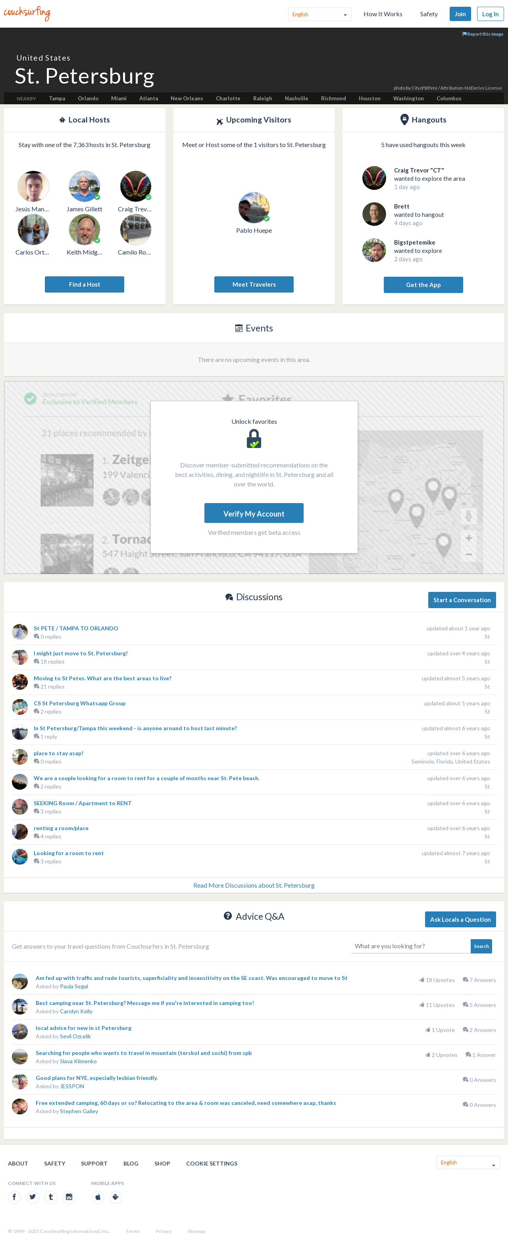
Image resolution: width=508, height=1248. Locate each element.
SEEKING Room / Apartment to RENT (83, 803)
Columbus (449, 98)
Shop (162, 1163)
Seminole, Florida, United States (451, 761)
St (487, 636)
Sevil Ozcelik (75, 1036)
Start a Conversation (462, 599)
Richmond (333, 98)
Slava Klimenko (78, 1061)
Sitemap (196, 1231)
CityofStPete (424, 87)
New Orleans (187, 98)
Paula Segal (74, 986)
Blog (131, 1163)
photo (399, 87)
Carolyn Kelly (76, 1011)
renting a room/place (61, 828)
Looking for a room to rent (69, 853)
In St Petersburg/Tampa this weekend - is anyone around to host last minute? (135, 728)
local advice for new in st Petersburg (83, 1027)
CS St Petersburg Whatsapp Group (79, 703)
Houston (370, 98)
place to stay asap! (58, 753)
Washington (408, 98)
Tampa (57, 98)
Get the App (423, 284)
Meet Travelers (254, 284)
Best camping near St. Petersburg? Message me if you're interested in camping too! (145, 1002)
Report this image (482, 33)
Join (460, 13)
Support (94, 1163)
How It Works (383, 13)
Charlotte (228, 98)
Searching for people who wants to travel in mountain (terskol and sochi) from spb (144, 1052)
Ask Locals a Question (460, 919)
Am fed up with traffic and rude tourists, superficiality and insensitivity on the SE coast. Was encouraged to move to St (192, 977)
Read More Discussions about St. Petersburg (254, 885)
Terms (132, 1231)
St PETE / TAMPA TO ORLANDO (76, 628)
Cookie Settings (211, 1163)
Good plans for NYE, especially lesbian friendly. (97, 1077)
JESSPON (72, 1086)
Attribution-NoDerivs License (471, 87)
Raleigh (262, 98)
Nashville (296, 98)
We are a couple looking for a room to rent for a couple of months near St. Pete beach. (147, 778)
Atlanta (148, 98)
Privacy (163, 1231)
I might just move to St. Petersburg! (81, 653)
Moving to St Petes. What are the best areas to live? (102, 678)
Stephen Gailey (79, 1111)
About (18, 1163)
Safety (429, 13)
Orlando (88, 98)
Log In (490, 13)
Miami (119, 98)
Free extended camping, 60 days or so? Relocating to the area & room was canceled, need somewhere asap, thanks (186, 1102)
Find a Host (84, 284)
